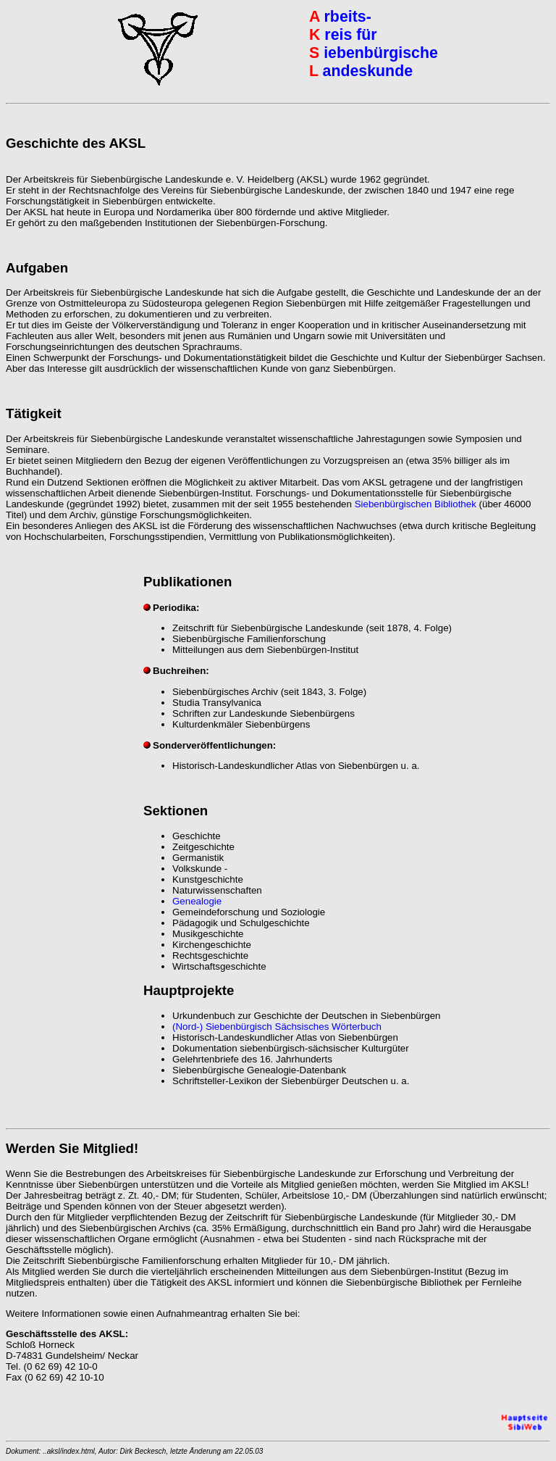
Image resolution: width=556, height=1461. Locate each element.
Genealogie (197, 901)
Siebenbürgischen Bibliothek (415, 504)
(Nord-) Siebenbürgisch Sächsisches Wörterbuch (277, 1026)
